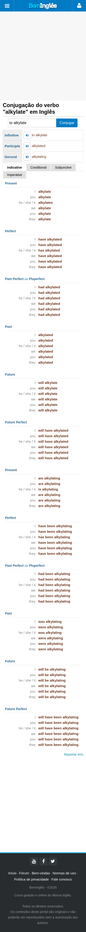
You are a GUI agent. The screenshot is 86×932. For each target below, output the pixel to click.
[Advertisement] (43, 56)
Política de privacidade (31, 879)
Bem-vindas (41, 873)
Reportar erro (73, 754)
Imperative (14, 175)
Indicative (14, 167)
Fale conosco (61, 879)
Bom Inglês (43, 6)
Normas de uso (64, 873)
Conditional (39, 167)
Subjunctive (63, 167)
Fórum (24, 873)
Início (12, 873)
